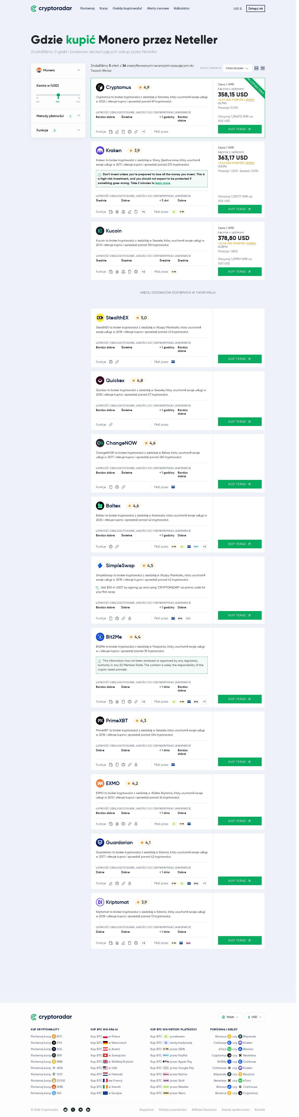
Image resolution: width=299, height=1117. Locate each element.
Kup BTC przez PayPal (168, 1055)
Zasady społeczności (236, 1110)
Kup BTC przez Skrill (167, 1080)
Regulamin (147, 1110)
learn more (162, 183)
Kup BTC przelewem (167, 1036)
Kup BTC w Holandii (107, 1074)
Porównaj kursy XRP (46, 1055)
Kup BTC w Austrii (105, 1049)
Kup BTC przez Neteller (169, 1087)
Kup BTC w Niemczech (109, 1043)
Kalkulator (181, 8)
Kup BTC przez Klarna (168, 1074)
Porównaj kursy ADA (47, 1068)
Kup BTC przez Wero (167, 1093)
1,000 (78, 102)
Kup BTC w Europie (106, 1093)
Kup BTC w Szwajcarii (108, 1055)
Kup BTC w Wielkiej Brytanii (112, 1061)
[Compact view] (262, 68)
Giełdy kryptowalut (127, 8)
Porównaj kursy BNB (47, 1062)
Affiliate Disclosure (204, 1110)
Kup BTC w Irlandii (106, 1087)
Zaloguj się (255, 8)
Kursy (104, 8)
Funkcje (46, 130)
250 (37, 102)
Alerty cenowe (158, 8)
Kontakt (260, 1110)
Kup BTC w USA (104, 1068)
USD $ (238, 8)
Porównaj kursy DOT (47, 1074)
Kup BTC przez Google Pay (172, 1068)
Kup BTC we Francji (106, 1080)
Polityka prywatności (173, 1110)
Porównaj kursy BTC (46, 1036)
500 (57, 102)
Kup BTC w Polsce (105, 1036)
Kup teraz (239, 129)
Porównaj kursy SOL (46, 1049)
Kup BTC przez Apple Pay (171, 1062)
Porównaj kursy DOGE (48, 1080)
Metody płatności (54, 116)
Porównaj (87, 8)
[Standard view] (256, 68)
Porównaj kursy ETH (46, 1043)
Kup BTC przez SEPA (167, 1049)
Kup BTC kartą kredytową (171, 1043)
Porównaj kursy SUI (46, 1093)
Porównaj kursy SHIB (47, 1087)
